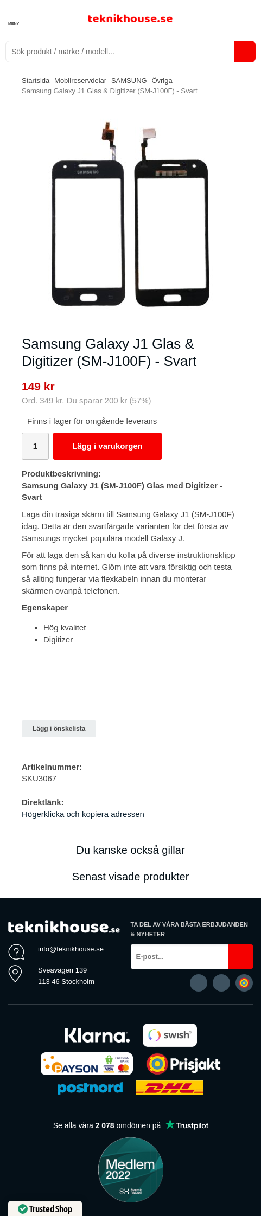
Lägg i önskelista (59, 728)
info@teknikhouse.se (71, 949)
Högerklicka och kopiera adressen (83, 814)
